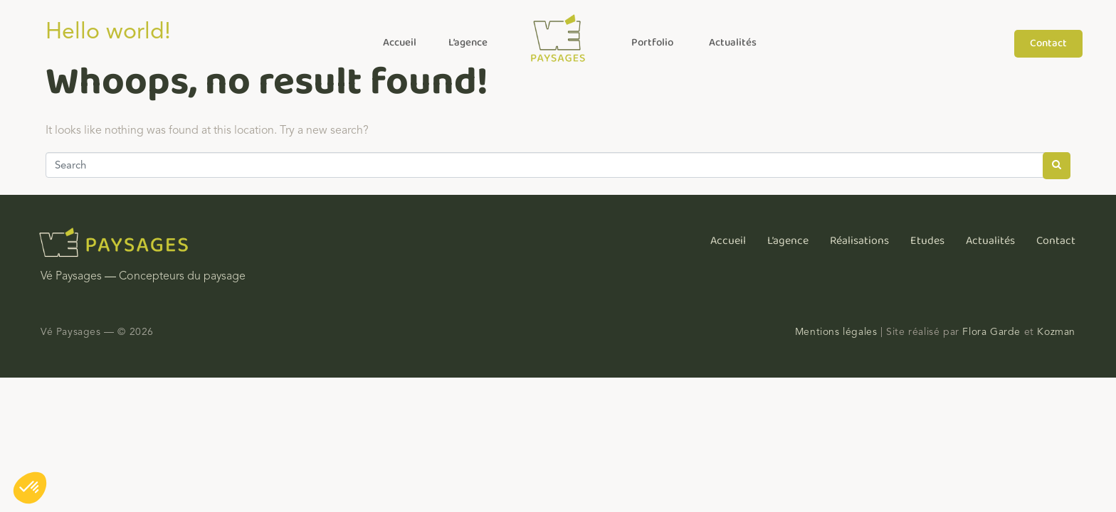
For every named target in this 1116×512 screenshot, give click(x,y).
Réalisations (859, 241)
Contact (1055, 241)
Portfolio (652, 42)
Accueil (399, 42)
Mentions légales (836, 332)
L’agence (468, 42)
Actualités (733, 42)
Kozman (1056, 332)
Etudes (927, 241)
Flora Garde (991, 332)
